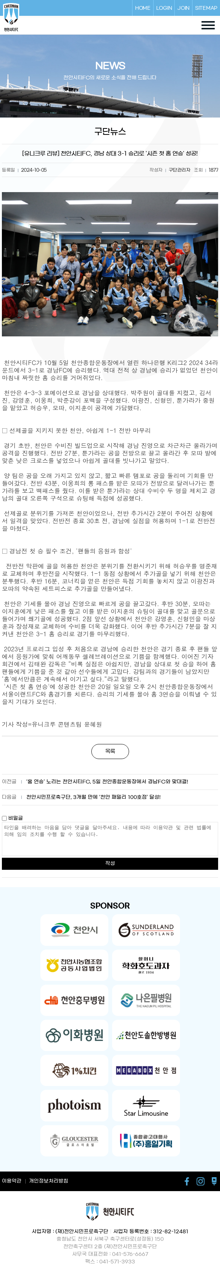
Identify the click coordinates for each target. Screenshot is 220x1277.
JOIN (183, 8)
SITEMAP (206, 8)
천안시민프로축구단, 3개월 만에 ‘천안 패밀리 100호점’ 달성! (93, 797)
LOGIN (164, 8)
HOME (143, 8)
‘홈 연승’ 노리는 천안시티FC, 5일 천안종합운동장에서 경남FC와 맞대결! (107, 781)
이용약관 (12, 1181)
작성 (110, 863)
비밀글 (12, 818)
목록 (110, 751)
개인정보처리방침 (48, 1181)
